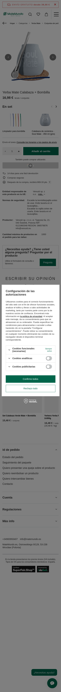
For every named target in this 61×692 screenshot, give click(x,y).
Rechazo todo (30, 388)
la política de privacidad (31, 316)
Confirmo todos (30, 379)
